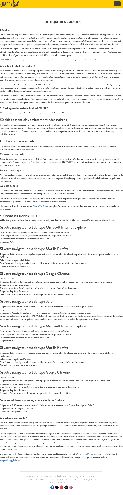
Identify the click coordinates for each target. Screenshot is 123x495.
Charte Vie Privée (40, 206)
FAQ (66, 479)
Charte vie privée (37, 479)
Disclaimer (55, 479)
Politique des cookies (82, 476)
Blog (73, 479)
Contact (68, 482)
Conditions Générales (54, 476)
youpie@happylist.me (9, 460)
